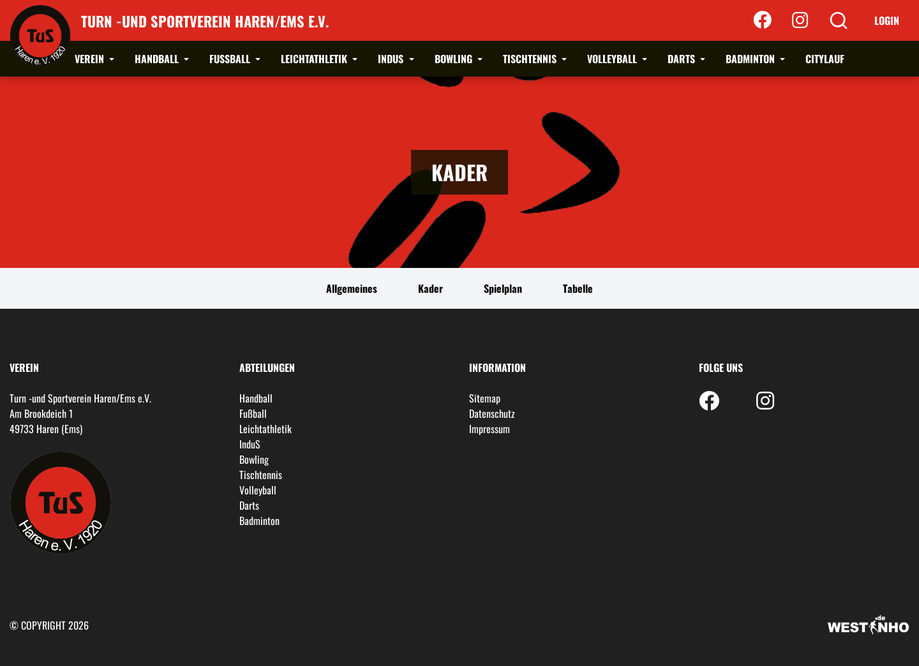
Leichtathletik (315, 58)
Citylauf (824, 58)
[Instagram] (800, 20)
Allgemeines (351, 288)
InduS (392, 58)
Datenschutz (492, 413)
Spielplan (503, 288)
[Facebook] (762, 20)
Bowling (455, 58)
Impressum (489, 428)
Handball (158, 58)
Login (886, 20)
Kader (430, 288)
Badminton (751, 58)
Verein (91, 58)
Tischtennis (531, 58)
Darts (683, 58)
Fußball (231, 58)
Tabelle (578, 288)
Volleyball (613, 58)
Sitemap (484, 398)
